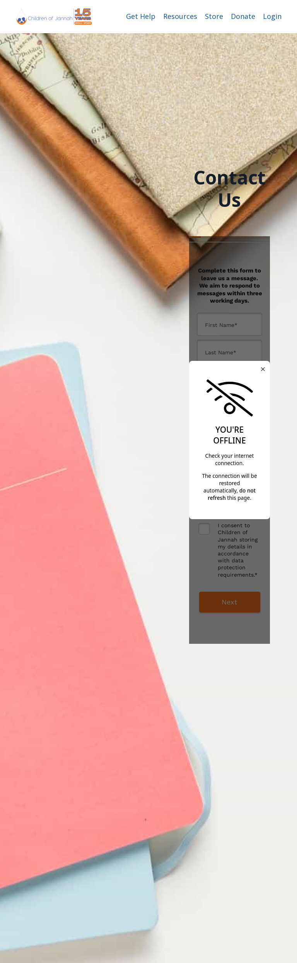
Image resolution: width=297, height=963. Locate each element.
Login (272, 16)
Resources (180, 16)
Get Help (140, 16)
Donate (243, 16)
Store (214, 16)
